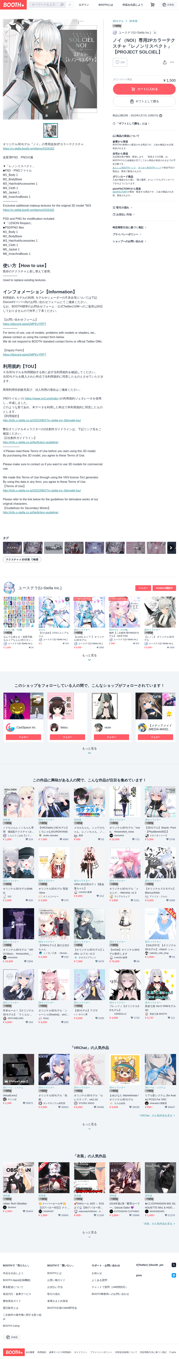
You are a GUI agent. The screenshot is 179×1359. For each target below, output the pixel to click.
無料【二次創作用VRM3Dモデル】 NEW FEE (124, 634)
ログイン (84, 4)
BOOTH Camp (11, 1325)
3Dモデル (118, 21)
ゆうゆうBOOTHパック (149, 167)
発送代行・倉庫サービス (17, 1294)
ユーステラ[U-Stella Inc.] (39, 588)
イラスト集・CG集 (12, 630)
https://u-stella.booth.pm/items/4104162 (28, 148)
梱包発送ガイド (12, 1300)
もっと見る (89, 751)
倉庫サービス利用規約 (60, 1352)
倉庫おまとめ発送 (57, 1300)
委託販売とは (10, 1307)
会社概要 (30, 1352)
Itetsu (64, 727)
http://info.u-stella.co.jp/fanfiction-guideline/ (30, 442)
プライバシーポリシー (125, 234)
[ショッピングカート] (152, 4)
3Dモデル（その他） (119, 630)
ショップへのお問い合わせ (128, 241)
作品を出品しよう (133, 4)
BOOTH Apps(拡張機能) (16, 1280)
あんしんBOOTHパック (124, 167)
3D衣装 (133, 21)
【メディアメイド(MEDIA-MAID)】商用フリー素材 (160, 729)
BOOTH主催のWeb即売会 (62, 1307)
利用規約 (41, 1352)
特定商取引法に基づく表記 (128, 227)
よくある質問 (99, 1280)
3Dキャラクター (82, 630)
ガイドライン (80, 1352)
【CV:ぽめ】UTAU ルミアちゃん (54, 634)
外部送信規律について (126, 1352)
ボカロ (42, 630)
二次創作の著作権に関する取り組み (22, 1316)
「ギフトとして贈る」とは (131, 123)
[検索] (62, 4)
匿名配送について (13, 1287)
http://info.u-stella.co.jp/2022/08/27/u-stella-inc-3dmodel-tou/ (42, 420)
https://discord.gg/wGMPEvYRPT (24, 324)
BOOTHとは (105, 4)
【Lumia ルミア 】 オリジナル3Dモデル (89, 638)
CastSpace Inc (26, 727)
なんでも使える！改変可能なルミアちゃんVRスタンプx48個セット (18, 638)
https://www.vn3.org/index (42, 398)
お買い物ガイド (56, 1280)
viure (108, 727)
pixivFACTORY (120, 192)
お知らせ (97, 1273)
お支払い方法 (124, 214)
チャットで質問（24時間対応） (110, 1287)
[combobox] (47, 5)
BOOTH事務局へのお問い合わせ (110, 1294)
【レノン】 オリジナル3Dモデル (159, 638)
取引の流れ (122, 207)
